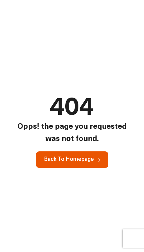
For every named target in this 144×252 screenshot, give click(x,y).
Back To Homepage (69, 159)
